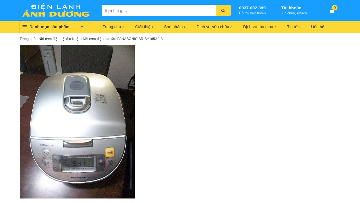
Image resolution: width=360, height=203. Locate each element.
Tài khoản (291, 7)
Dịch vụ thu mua (259, 27)
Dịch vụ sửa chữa (214, 27)
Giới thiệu (144, 27)
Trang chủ (113, 27)
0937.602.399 (252, 7)
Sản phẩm (174, 27)
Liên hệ (317, 27)
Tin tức (293, 27)
